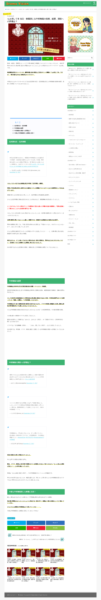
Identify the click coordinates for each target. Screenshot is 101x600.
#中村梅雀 (18, 166)
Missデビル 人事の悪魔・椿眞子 (77, 173)
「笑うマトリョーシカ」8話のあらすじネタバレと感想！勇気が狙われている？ (80, 90)
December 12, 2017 (15, 172)
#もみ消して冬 (35, 164)
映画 (69, 244)
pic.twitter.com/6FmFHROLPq (30, 166)
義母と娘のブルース (74, 123)
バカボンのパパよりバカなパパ (77, 139)
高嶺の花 (71, 131)
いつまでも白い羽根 (74, 202)
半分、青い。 (72, 223)
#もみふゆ (12, 166)
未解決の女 (72, 214)
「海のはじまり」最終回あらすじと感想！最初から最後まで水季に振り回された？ (79, 69)
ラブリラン (72, 198)
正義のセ (71, 206)
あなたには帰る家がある (75, 168)
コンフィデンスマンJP (75, 181)
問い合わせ (20, 595)
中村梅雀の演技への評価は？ (22, 130)
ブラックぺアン (73, 194)
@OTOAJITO (29, 437)
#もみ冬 (42, 164)
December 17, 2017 (32, 383)
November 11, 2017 (28, 443)
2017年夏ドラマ (72, 239)
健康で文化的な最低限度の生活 (77, 118)
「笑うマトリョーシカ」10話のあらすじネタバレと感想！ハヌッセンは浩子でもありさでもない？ (79, 76)
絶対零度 (71, 114)
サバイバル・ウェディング (76, 144)
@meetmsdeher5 (38, 437)
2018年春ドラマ (72, 160)
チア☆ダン (72, 135)
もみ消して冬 (12, 518)
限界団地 (71, 152)
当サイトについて (87, 3)
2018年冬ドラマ (72, 231)
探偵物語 (71, 227)
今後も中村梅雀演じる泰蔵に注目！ (24, 133)
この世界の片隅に (73, 148)
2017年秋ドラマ (72, 235)
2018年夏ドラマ (72, 110)
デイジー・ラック (73, 219)
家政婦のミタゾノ (73, 189)
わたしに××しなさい (74, 177)
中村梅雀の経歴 (18, 128)
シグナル (71, 185)
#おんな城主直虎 (30, 379)
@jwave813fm (21, 437)
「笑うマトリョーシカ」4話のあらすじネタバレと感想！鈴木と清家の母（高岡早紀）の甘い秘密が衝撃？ (80, 97)
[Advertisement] (36, 103)
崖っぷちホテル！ (73, 210)
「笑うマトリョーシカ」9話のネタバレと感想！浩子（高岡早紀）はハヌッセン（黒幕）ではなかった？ (79, 83)
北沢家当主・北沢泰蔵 (20, 125)
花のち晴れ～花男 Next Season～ (77, 164)
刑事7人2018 (72, 127)
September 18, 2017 (29, 413)
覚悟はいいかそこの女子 (75, 156)
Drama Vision (34, 595)
